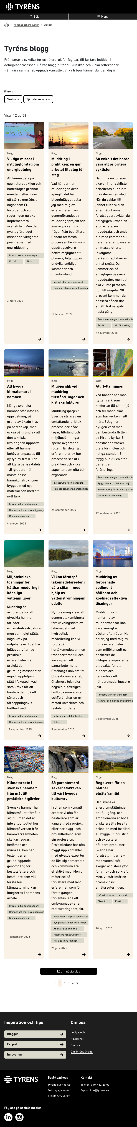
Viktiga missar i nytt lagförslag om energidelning (23, 164)
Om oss (75, 1045)
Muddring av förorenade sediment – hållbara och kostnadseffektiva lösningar (111, 590)
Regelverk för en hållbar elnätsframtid (110, 788)
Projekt (35, 1044)
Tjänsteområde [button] (38, 99)
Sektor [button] (13, 99)
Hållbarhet (77, 1038)
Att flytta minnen (110, 387)
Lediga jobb (78, 1032)
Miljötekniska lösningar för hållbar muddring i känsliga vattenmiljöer (23, 588)
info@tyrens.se (99, 1090)
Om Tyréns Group (82, 1051)
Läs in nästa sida (68, 971)
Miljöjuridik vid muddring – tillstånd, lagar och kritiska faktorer (67, 395)
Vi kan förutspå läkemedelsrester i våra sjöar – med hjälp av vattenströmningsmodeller (68, 590)
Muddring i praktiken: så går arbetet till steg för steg (67, 167)
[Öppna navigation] (103, 17)
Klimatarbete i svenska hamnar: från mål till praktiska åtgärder (23, 791)
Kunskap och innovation (26, 24)
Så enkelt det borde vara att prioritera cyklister (113, 164)
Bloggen (35, 1034)
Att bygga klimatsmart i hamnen (19, 392)
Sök (34, 16)
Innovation (35, 1054)
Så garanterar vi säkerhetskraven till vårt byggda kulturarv (66, 791)
